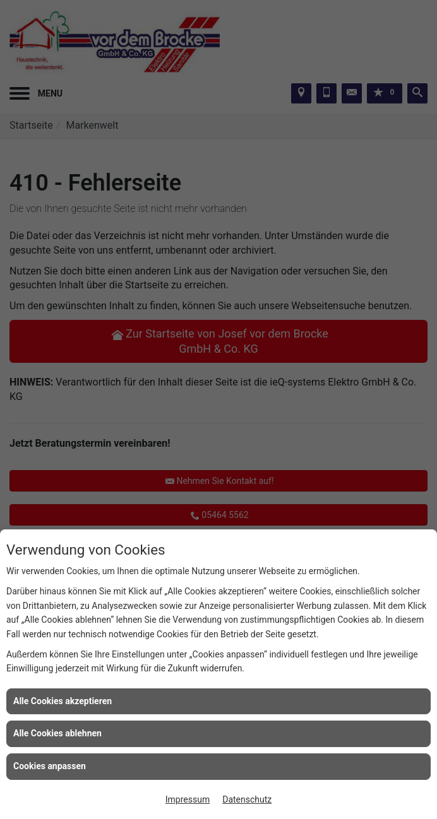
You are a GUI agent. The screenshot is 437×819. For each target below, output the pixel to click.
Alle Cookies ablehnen (57, 733)
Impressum (187, 799)
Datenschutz (247, 799)
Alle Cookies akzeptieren (62, 701)
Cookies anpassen (49, 766)
